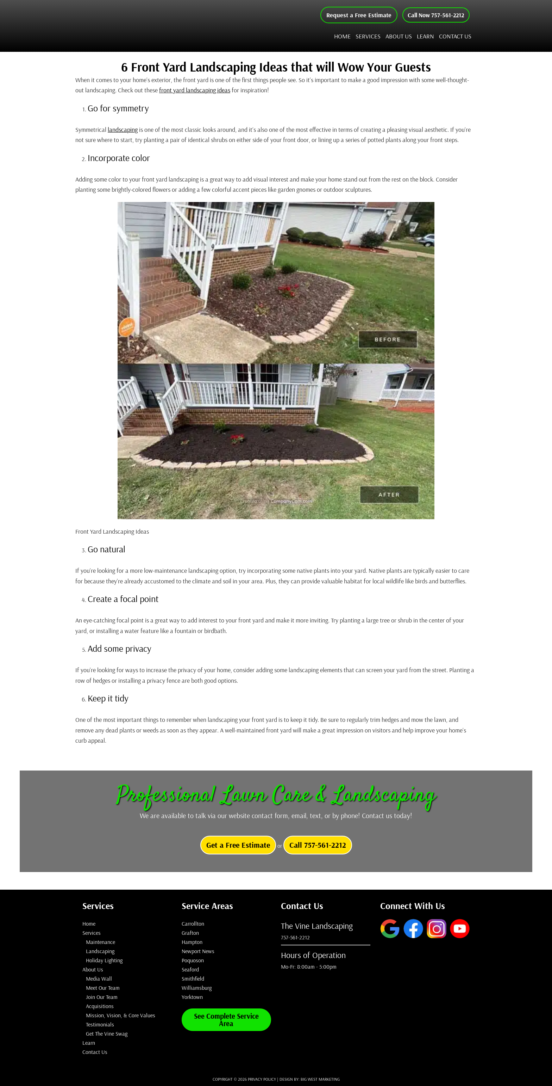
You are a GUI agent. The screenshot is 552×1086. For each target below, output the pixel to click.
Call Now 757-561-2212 (434, 15)
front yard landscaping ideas (194, 90)
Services (91, 932)
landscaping (123, 129)
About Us (92, 969)
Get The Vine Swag (106, 1033)
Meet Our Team (103, 987)
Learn (88, 1042)
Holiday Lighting (104, 960)
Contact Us (94, 1051)
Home (88, 923)
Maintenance (100, 941)
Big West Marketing (320, 1079)
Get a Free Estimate (238, 845)
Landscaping (100, 951)
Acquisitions (100, 1006)
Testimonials (100, 1024)
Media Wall (99, 978)
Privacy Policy (262, 1079)
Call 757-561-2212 (317, 845)
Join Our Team (102, 996)
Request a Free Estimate (354, 15)
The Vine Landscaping (151, 26)
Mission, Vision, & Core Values (120, 1015)
